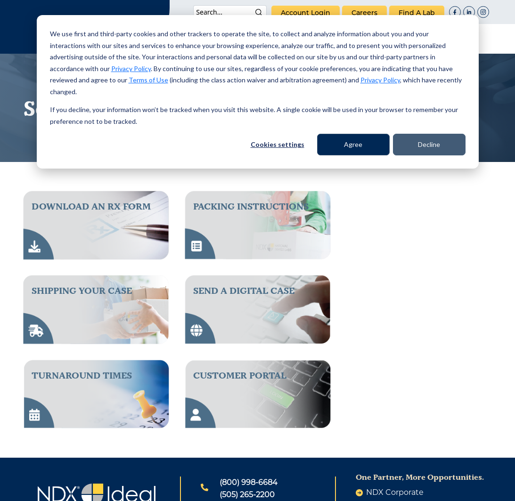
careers (364, 12)
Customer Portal (401, 290)
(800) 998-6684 (249, 398)
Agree (353, 144)
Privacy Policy (131, 69)
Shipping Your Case (405, 206)
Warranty (339, 488)
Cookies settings (277, 144)
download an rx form (91, 206)
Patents (172, 488)
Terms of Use (148, 80)
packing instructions (251, 206)
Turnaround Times (243, 290)
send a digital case (82, 290)
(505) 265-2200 (247, 410)
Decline (429, 144)
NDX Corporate (395, 408)
